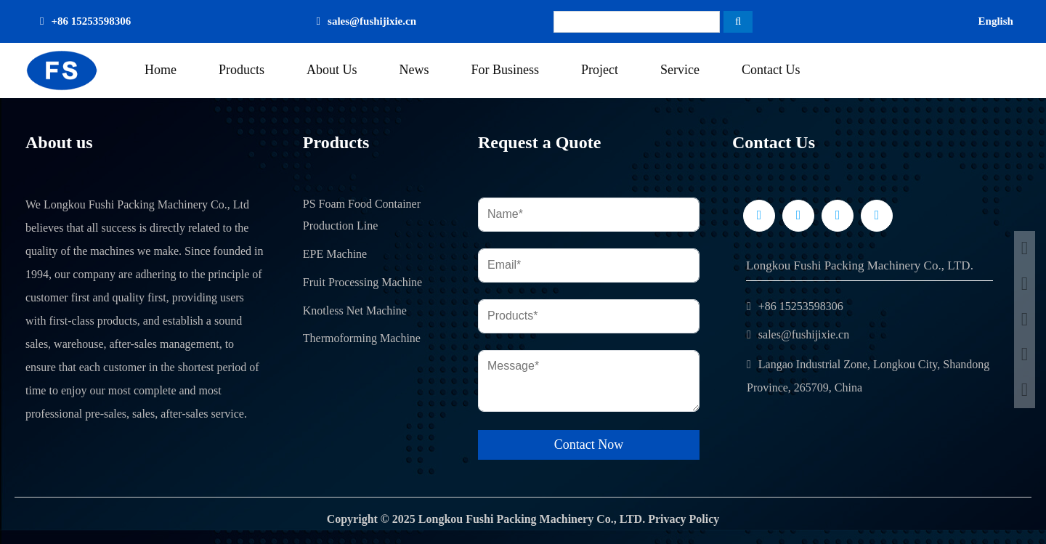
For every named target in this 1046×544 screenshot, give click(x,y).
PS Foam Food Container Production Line (362, 215)
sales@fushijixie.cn (372, 21)
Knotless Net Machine (355, 310)
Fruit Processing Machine (362, 282)
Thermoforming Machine (362, 338)
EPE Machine (335, 254)
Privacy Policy (683, 519)
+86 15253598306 (91, 21)
